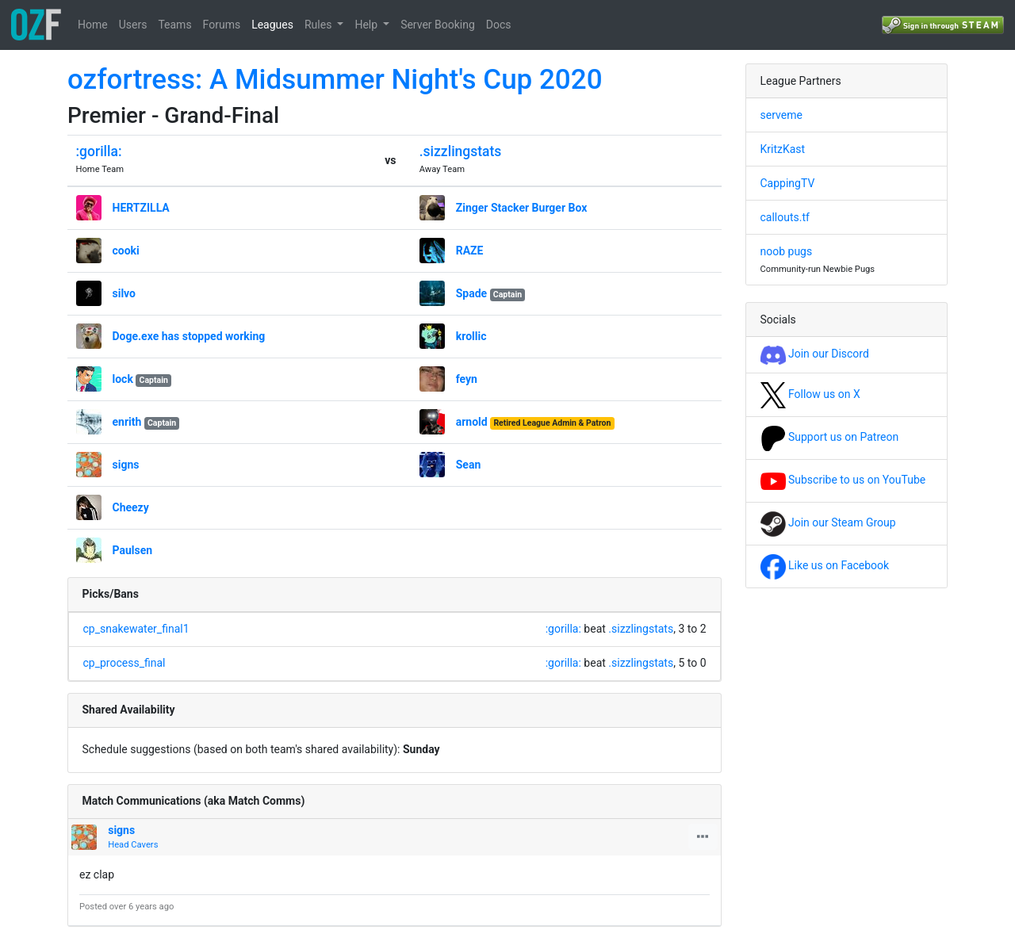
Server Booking (437, 24)
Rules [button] (319, 24)
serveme (781, 115)
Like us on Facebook (825, 565)
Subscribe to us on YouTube (843, 479)
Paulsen (133, 550)
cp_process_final (124, 662)
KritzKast (783, 149)
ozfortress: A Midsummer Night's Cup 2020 (335, 79)
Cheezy (131, 507)
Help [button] (367, 24)
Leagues (272, 24)
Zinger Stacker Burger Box (522, 207)
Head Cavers (133, 845)
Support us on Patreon (829, 436)
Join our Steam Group (828, 522)
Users (133, 24)
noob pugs (786, 251)
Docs (498, 24)
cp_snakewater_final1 (136, 628)
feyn (466, 379)
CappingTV (787, 183)
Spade (471, 293)
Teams (174, 24)
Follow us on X (810, 394)
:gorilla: (99, 151)
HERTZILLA (141, 207)
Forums (222, 24)
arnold (472, 421)
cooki (126, 250)
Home (93, 24)
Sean (468, 464)
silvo (124, 293)
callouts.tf (785, 217)
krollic (471, 336)
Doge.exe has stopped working (189, 336)
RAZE (470, 250)
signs (126, 464)
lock (123, 379)
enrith (127, 421)
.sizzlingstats (460, 151)
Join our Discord (814, 353)
